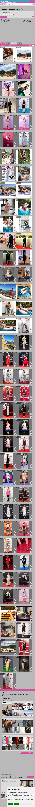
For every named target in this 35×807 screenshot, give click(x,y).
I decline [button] (16, 804)
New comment (31, 777)
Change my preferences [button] (26, 804)
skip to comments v (29, 690)
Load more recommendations (26, 752)
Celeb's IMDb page (5, 19)
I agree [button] (10, 804)
